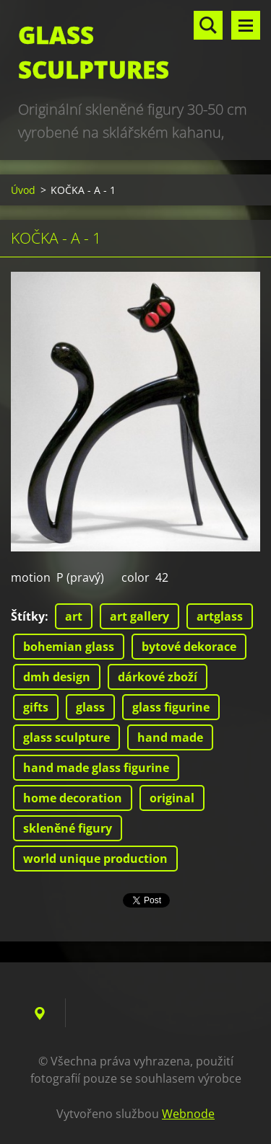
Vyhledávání (208, 25)
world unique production (95, 858)
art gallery (139, 616)
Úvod (23, 190)
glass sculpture (66, 737)
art (73, 616)
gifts (35, 707)
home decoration (72, 798)
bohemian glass (68, 647)
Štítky (28, 616)
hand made (170, 737)
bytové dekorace (189, 647)
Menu (245, 25)
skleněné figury (67, 828)
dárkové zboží (157, 677)
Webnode (188, 1114)
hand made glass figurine (96, 768)
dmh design (56, 677)
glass (90, 707)
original (172, 798)
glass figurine (171, 707)
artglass (220, 616)
